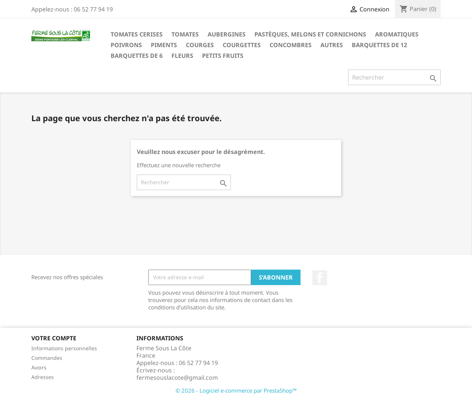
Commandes (46, 357)
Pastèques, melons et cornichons (310, 34)
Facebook (319, 277)
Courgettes (242, 45)
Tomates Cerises (137, 34)
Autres (331, 45)
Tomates (185, 34)
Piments (164, 45)
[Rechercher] (394, 77)
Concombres (291, 45)
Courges (200, 45)
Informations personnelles (64, 348)
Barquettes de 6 (137, 56)
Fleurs (182, 56)
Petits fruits (222, 56)
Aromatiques (397, 34)
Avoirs (38, 367)
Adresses (42, 376)
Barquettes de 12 (379, 45)
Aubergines (227, 34)
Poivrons (126, 45)
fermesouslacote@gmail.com (177, 377)
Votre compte (53, 338)
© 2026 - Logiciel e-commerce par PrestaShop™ (236, 390)
